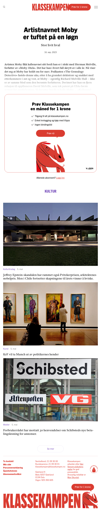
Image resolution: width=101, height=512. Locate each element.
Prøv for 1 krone (79, 6)
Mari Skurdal (73, 477)
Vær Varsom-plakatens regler (75, 467)
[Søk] (4, 7)
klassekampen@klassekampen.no (50, 466)
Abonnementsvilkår (12, 474)
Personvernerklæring (13, 467)
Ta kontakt (8, 461)
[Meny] (96, 7)
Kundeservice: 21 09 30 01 (47, 464)
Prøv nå (50, 133)
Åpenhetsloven (10, 470)
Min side (7, 464)
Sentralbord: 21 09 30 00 (46, 461)
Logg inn (60, 177)
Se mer (50, 448)
